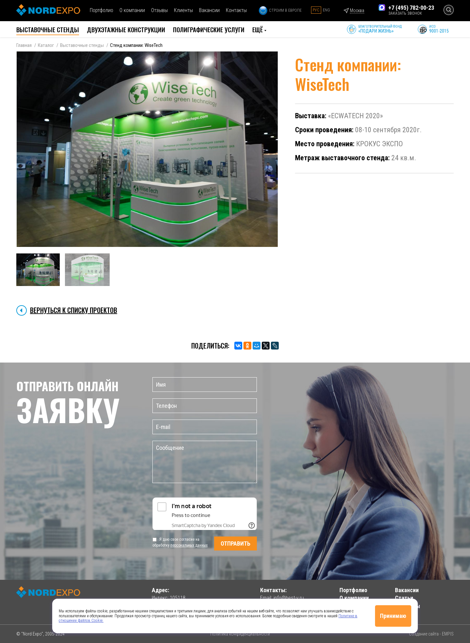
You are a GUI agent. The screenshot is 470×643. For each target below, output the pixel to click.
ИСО (439, 29)
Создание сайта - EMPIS (431, 633)
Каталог (46, 45)
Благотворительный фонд (380, 29)
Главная (24, 45)
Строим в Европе (280, 10)
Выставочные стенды (82, 45)
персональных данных (189, 545)
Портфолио (101, 10)
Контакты (236, 10)
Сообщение (204, 462)
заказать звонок (405, 13)
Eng (326, 10)
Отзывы (159, 10)
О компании (132, 10)
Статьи (404, 597)
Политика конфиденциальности (240, 633)
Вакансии (209, 10)
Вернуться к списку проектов (73, 310)
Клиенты (183, 10)
